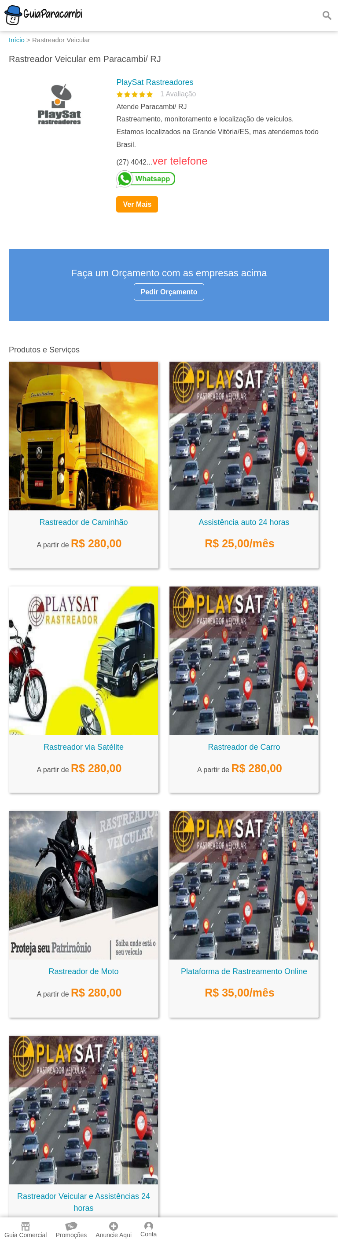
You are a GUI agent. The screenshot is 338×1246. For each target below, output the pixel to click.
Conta (148, 1230)
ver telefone (179, 161)
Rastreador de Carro (244, 747)
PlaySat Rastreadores (154, 82)
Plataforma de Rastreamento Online (244, 971)
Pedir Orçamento (169, 292)
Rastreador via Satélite (84, 747)
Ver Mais (137, 204)
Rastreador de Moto (83, 971)
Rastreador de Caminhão (83, 522)
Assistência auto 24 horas (243, 522)
